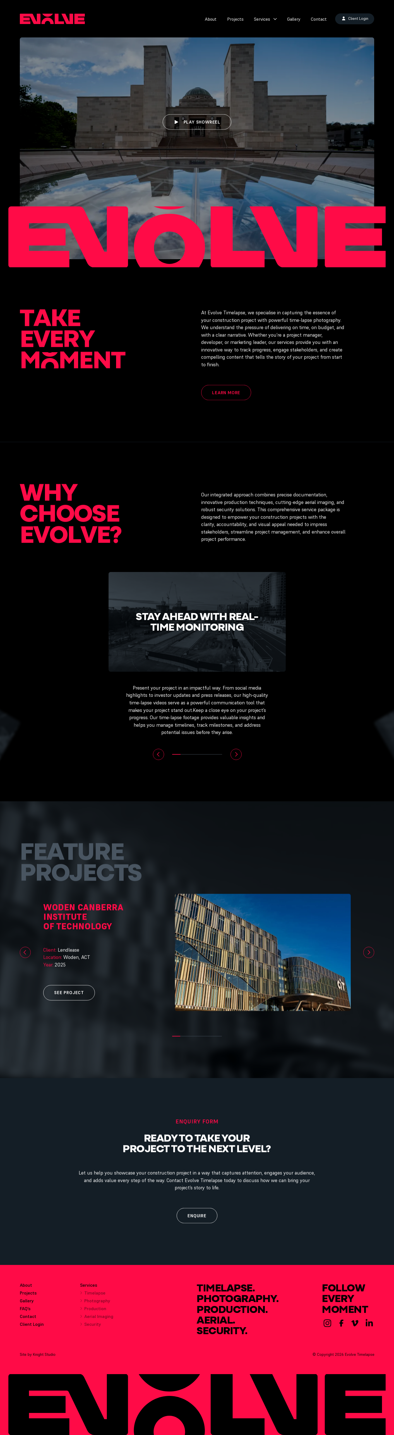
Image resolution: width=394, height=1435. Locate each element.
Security (90, 1328)
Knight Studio (44, 1357)
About (211, 19)
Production (93, 1313)
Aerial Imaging (96, 1321)
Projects (235, 19)
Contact (319, 19)
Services (265, 19)
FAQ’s (25, 1311)
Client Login (32, 1327)
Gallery (294, 19)
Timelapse (92, 1297)
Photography (95, 1305)
